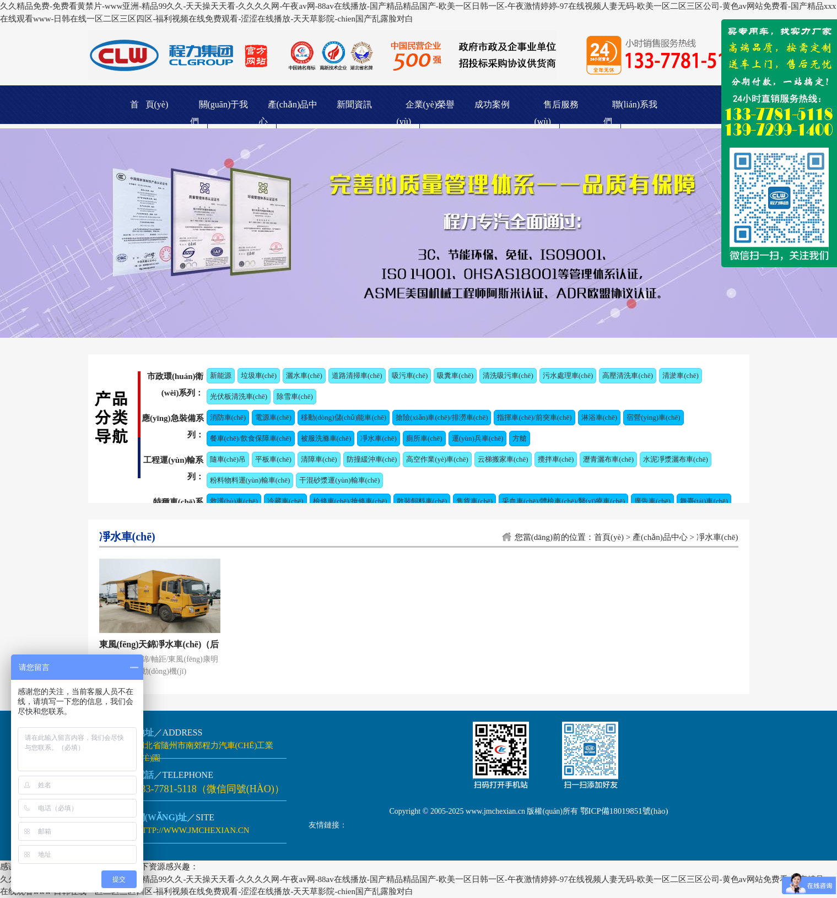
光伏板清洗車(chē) (239, 396)
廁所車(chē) (424, 438)
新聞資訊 (354, 104)
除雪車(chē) (295, 396)
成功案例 (492, 104)
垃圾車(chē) (259, 375)
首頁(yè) (609, 537)
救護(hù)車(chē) (234, 501)
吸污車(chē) (410, 375)
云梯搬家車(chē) (503, 459)
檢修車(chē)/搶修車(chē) (350, 501)
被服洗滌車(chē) (326, 438)
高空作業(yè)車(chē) (437, 459)
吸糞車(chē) (455, 375)
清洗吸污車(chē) (508, 375)
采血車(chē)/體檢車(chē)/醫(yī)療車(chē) (563, 501)
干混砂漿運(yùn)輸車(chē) (339, 480)
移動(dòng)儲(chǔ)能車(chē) (343, 417)
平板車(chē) (273, 459)
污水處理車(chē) (568, 375)
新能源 (220, 375)
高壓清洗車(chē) (627, 375)
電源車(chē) (273, 417)
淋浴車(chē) (599, 417)
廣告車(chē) (652, 501)
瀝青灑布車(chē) (608, 459)
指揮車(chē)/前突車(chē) (534, 417)
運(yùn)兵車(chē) (478, 438)
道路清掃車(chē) (357, 375)
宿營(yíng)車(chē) (653, 417)
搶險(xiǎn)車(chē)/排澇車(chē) (442, 417)
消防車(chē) (228, 417)
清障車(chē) (319, 459)
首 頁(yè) (149, 104)
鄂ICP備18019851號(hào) (624, 811)
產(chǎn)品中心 (660, 537)
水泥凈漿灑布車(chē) (675, 459)
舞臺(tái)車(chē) (704, 501)
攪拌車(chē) (556, 459)
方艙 (519, 438)
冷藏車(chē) (285, 501)
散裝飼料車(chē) (422, 501)
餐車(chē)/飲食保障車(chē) (250, 438)
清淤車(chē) (680, 375)
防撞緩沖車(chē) (372, 459)
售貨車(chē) (474, 501)
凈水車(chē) (378, 438)
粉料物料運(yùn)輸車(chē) (250, 480)
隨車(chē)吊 (228, 459)
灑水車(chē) (304, 375)
